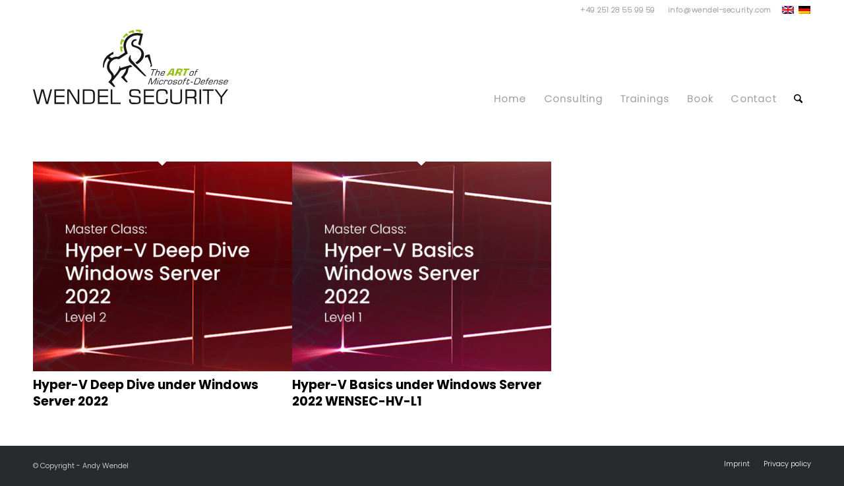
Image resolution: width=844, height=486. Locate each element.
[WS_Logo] (130, 67)
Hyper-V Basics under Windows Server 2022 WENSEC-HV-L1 (416, 393)
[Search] (798, 92)
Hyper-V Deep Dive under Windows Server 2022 (145, 393)
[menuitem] (716, 10)
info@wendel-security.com (719, 10)
